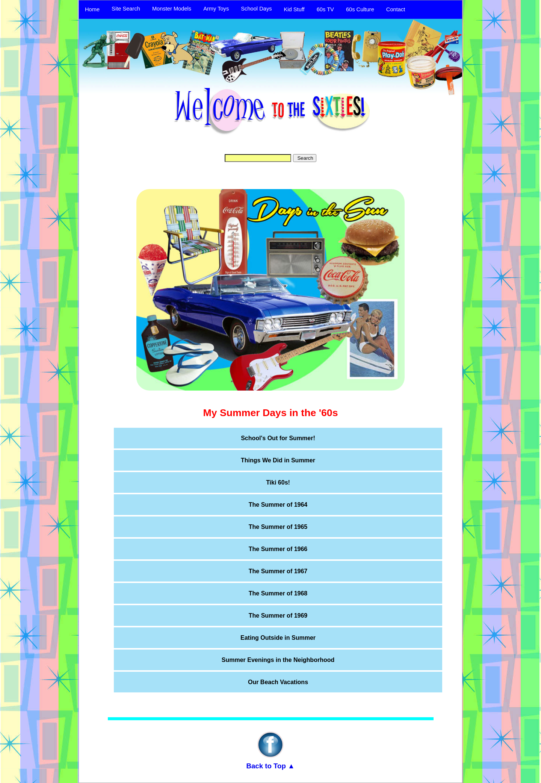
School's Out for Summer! (278, 438)
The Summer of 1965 (278, 527)
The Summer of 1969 (278, 615)
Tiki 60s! (278, 482)
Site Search (126, 9)
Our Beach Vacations (278, 682)
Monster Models (171, 9)
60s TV (325, 9)
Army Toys (216, 9)
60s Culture (360, 9)
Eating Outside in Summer (278, 638)
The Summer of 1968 (278, 593)
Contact (395, 9)
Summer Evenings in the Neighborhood (278, 660)
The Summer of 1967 (278, 571)
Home (92, 9)
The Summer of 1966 (278, 549)
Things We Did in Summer (278, 460)
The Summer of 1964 (278, 504)
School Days (256, 9)
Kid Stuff (294, 9)
